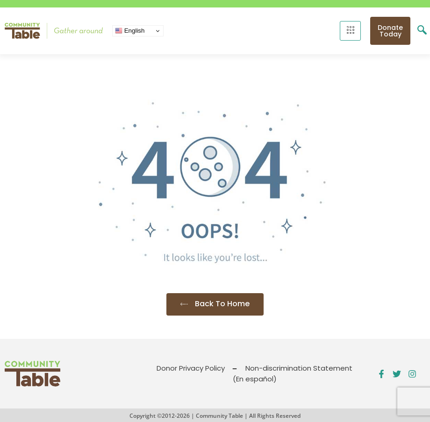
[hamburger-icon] (350, 31)
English (129, 31)
